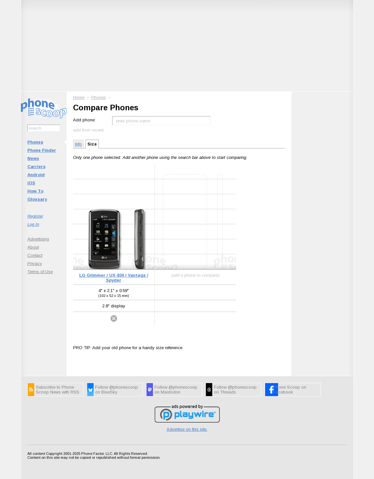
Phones (35, 142)
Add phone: (84, 119)
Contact (34, 255)
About (33, 247)
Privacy (34, 263)
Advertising (38, 239)
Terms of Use (40, 271)
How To (35, 191)
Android (36, 174)
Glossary (37, 199)
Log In (33, 224)
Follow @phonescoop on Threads (235, 389)
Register (35, 216)
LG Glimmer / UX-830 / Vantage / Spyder (113, 278)
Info (78, 144)
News (33, 158)
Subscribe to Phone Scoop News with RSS (57, 389)
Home (78, 97)
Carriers (36, 166)
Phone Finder (41, 150)
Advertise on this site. (187, 429)
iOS (31, 182)
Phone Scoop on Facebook (289, 389)
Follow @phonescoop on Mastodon (176, 389)
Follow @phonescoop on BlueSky (116, 389)
